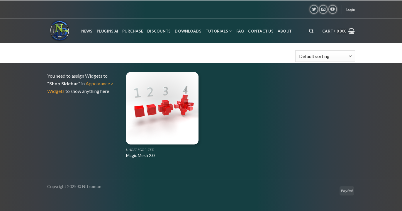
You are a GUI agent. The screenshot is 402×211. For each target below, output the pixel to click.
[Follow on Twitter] (314, 9)
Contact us (261, 31)
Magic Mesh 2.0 (140, 155)
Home (55, 56)
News (87, 31)
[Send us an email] (323, 9)
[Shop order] (325, 56)
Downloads (188, 31)
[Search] (311, 31)
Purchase (132, 31)
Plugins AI (107, 31)
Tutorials (219, 31)
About (285, 31)
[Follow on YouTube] (332, 9)
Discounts (159, 31)
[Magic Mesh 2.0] (162, 108)
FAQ (240, 31)
